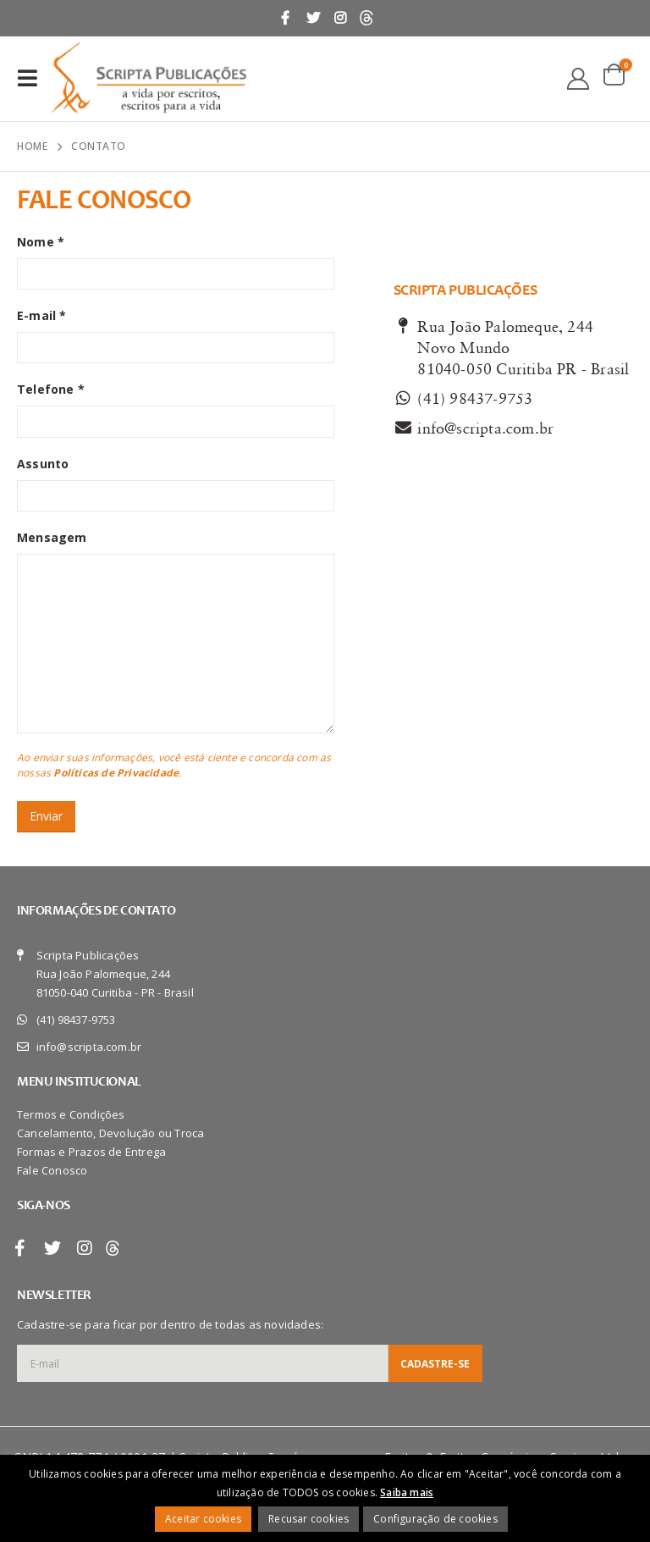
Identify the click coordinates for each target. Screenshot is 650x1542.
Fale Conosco (52, 1170)
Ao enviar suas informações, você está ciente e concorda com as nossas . (174, 765)
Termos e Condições (71, 1114)
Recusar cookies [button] (308, 1519)
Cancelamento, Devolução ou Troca (110, 1133)
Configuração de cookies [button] (435, 1519)
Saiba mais (406, 1492)
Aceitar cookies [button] (203, 1519)
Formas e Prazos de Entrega (91, 1151)
